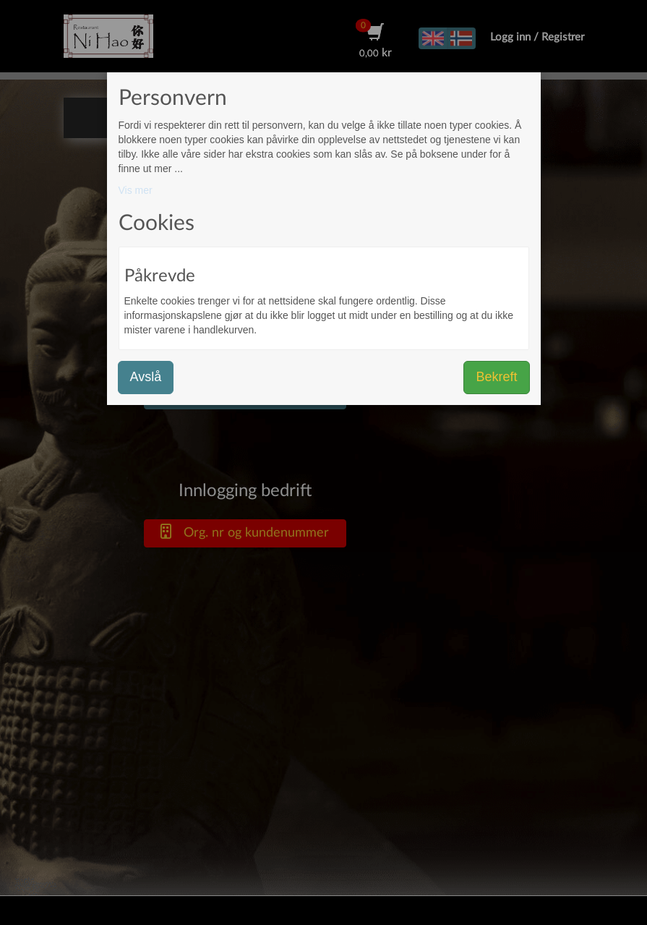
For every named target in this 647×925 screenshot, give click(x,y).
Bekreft (496, 377)
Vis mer (136, 190)
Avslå (146, 377)
